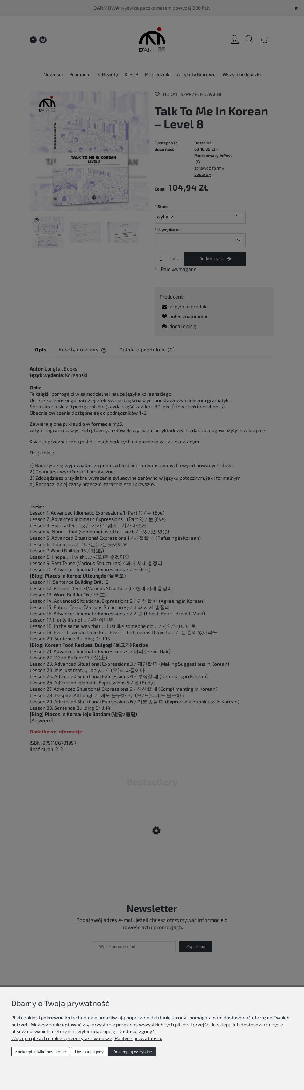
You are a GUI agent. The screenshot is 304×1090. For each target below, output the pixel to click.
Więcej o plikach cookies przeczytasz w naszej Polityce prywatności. (86, 1038)
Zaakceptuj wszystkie (132, 1051)
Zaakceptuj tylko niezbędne (40, 1051)
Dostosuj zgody (89, 1051)
